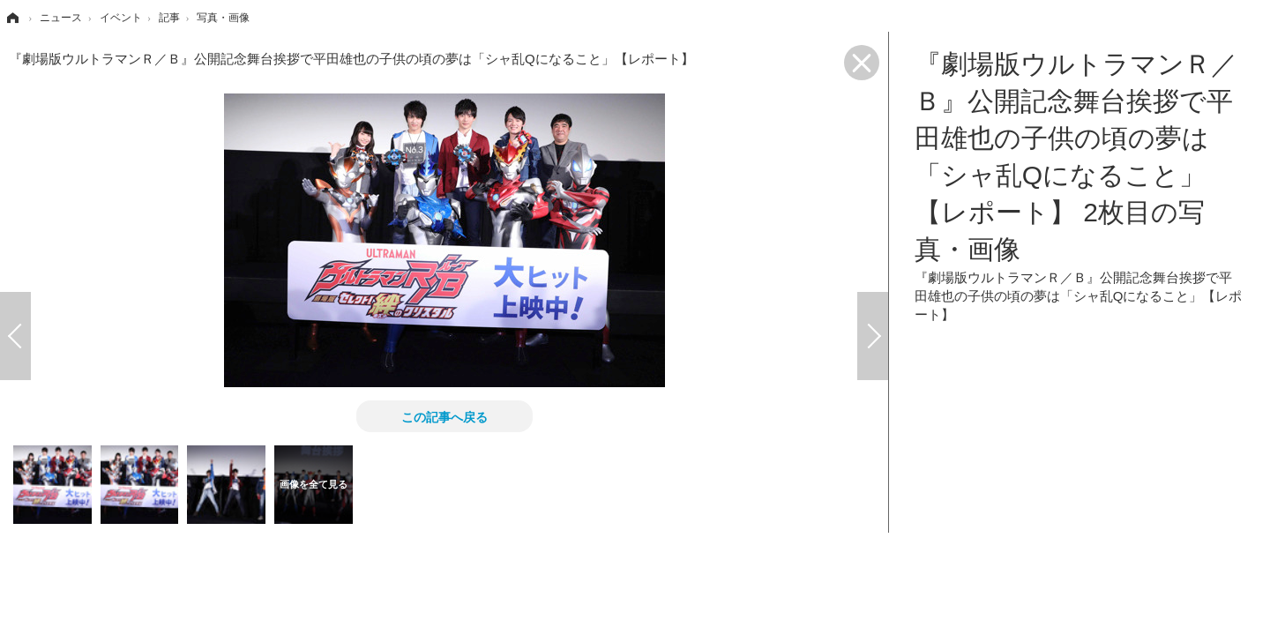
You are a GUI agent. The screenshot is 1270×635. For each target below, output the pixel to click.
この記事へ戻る (444, 416)
